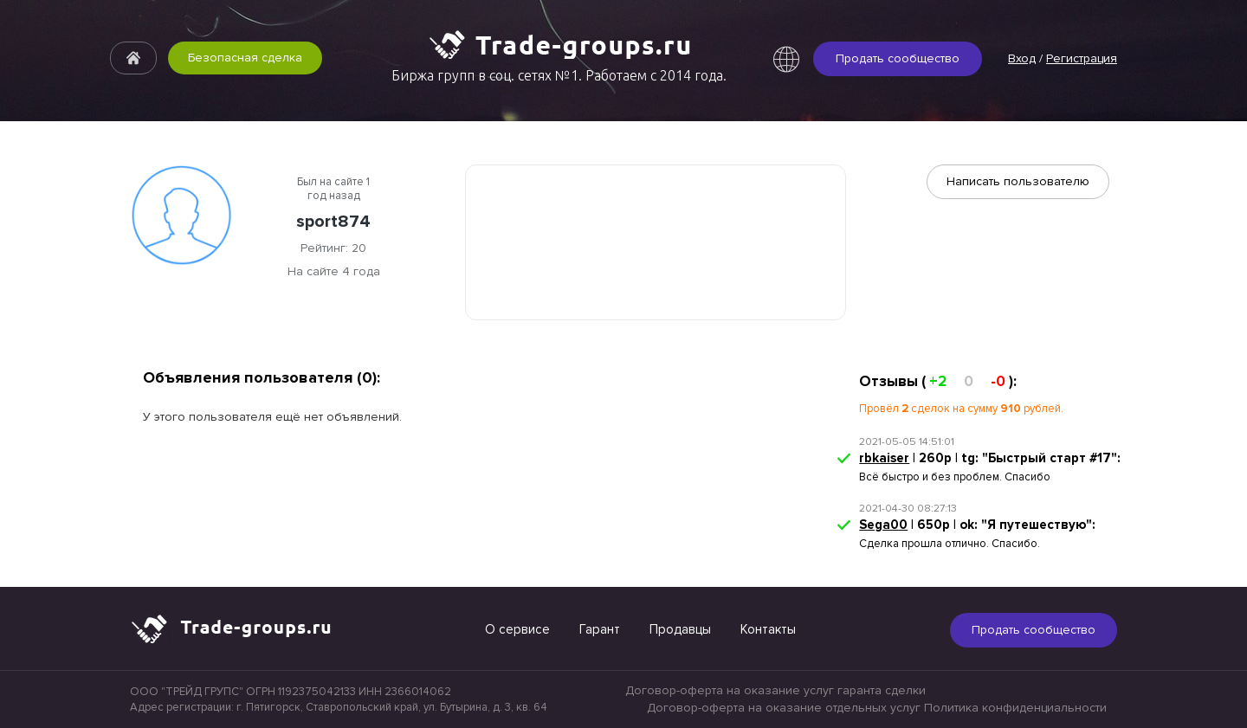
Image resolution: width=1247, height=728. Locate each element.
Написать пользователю (1018, 181)
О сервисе (517, 629)
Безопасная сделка (245, 57)
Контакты (768, 629)
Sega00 (883, 524)
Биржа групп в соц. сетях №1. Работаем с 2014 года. (559, 75)
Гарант (599, 629)
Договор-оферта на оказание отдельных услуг (784, 707)
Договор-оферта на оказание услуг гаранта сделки (775, 690)
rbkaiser (884, 458)
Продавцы (680, 629)
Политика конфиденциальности (1015, 707)
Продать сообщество (897, 58)
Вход (1022, 58)
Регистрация (1081, 58)
